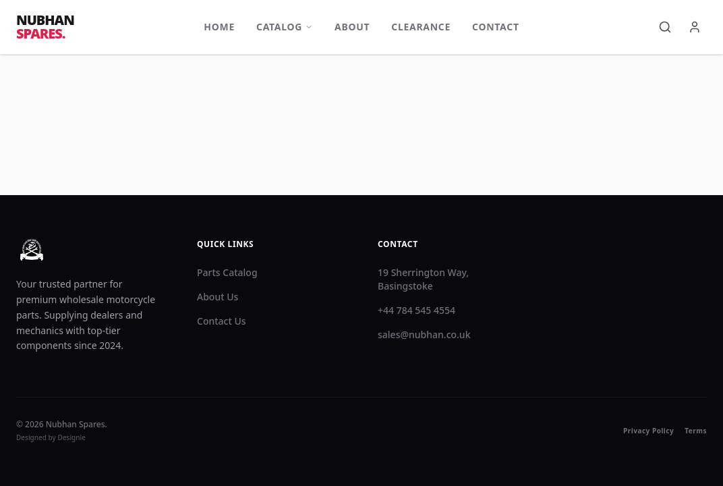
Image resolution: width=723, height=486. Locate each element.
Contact (495, 26)
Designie (72, 437)
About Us (217, 296)
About (352, 26)
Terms (696, 430)
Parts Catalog (227, 272)
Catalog (284, 26)
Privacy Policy (648, 430)
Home (219, 26)
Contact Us (221, 321)
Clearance (421, 26)
